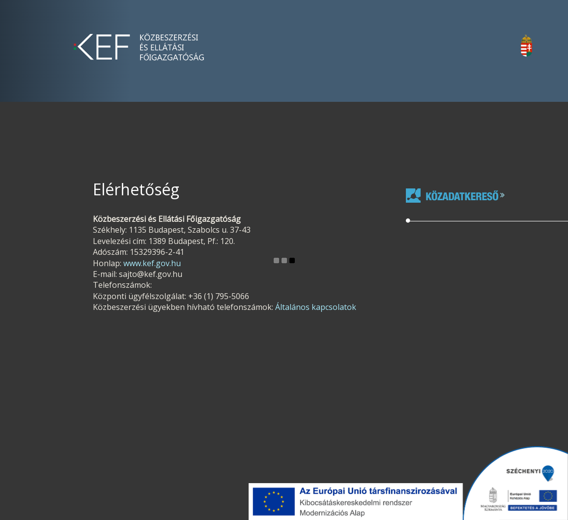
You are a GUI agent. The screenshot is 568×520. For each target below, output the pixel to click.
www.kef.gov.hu (152, 263)
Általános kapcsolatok (315, 307)
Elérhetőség (136, 189)
